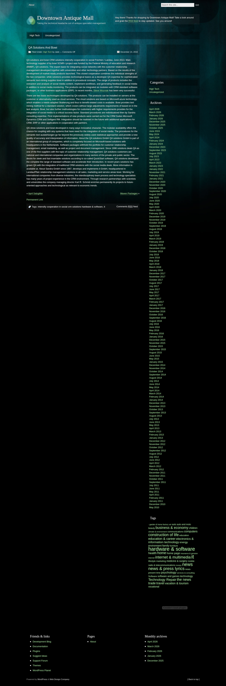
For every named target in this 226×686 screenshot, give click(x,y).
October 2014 (156, 371)
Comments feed (127, 206)
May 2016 (154, 330)
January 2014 (156, 400)
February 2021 (156, 175)
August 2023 (155, 153)
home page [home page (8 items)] (173, 553)
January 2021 (156, 178)
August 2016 (155, 321)
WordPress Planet (42, 670)
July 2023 (154, 156)
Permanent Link (34, 199)
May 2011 (154, 491)
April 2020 (154, 207)
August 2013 (155, 415)
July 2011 (154, 485)
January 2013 (156, 437)
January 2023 (156, 166)
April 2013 (154, 428)
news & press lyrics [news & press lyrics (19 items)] (166, 568)
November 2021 (157, 172)
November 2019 (157, 219)
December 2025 (157, 121)
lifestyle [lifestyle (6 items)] (152, 561)
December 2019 (157, 216)
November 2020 (157, 185)
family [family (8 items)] (165, 545)
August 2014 (155, 377)
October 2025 (156, 128)
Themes (37, 665)
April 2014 (154, 390)
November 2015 (157, 343)
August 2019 (155, 229)
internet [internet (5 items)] (151, 558)
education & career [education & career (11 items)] (162, 539)
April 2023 (154, 159)
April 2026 (154, 109)
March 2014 (155, 393)
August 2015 (155, 352)
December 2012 (157, 441)
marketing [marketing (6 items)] (161, 561)
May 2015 (154, 358)
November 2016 (157, 311)
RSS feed (133, 21)
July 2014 (154, 381)
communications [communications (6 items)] (175, 531)
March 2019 (155, 238)
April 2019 (154, 235)
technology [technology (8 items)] (186, 576)
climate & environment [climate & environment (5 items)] (157, 532)
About (31, 5)
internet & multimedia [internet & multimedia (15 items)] (173, 557)
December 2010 (157, 504)
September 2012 (157, 450)
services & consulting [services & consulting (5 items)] (186, 573)
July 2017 (154, 286)
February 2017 (156, 302)
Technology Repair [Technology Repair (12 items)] (162, 579)
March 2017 (155, 298)
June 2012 (154, 460)
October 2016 (156, 314)
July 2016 (154, 324)
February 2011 (156, 498)
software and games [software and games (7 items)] (169, 576)
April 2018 (154, 264)
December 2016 (157, 308)
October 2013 (156, 409)
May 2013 (154, 425)
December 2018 (157, 248)
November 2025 (157, 124)
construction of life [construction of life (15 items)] (163, 535)
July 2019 (154, 232)
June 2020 (154, 200)
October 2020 (156, 188)
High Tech (35, 35)
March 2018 (155, 267)
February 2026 (156, 115)
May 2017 (154, 292)
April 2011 (154, 494)
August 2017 (155, 283)
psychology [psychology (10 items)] (168, 572)
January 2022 (156, 169)
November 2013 (157, 406)
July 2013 (154, 419)
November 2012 (157, 444)
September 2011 (157, 482)
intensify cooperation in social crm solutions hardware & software (70, 206)
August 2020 (155, 194)
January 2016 (156, 336)
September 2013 (157, 412)
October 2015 (156, 346)
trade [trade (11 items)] (152, 583)
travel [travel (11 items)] (160, 583)
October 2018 (156, 251)
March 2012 (155, 466)
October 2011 (156, 479)
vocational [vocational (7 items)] (153, 586)
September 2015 (157, 349)
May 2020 (154, 204)
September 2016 (157, 317)
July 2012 (154, 457)
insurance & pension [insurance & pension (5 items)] (189, 553)
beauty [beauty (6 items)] (151, 528)
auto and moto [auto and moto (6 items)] (184, 524)
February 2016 (156, 333)
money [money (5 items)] (179, 565)
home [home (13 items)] (161, 553)
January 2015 (156, 362)
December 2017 (157, 273)
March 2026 (155, 112)
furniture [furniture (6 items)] (174, 546)
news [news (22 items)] (187, 564)
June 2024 (154, 131)
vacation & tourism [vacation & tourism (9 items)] (177, 583)
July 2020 (154, 197)
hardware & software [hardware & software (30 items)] (171, 549)
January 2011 (156, 501)
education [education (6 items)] (184, 535)
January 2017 (156, 305)
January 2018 (156, 270)
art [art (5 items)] (170, 524)
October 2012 (156, 447)
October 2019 (156, 222)
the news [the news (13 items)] (184, 579)
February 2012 (156, 469)
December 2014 (157, 365)
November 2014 (157, 368)
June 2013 (154, 422)
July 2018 (154, 254)
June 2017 (154, 289)
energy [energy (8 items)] (184, 542)
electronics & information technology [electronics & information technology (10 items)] (171, 540)
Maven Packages (129, 193)
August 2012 (155, 453)
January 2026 (156, 118)
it (104, 206)
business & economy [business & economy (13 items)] (172, 528)
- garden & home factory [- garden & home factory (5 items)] (158, 524)
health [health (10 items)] (152, 553)
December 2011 (157, 472)
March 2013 (155, 431)
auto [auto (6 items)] (174, 524)
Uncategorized (52, 35)
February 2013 (156, 434)
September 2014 (157, 374)
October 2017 (156, 279)
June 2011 (154, 488)
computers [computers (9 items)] (190, 531)
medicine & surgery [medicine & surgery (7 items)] (176, 561)
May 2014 (154, 387)
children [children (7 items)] (193, 528)
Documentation (40, 646)
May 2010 (154, 507)
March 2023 (155, 162)
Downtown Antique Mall (65, 18)
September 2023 (157, 150)
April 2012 (154, 463)
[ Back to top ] (194, 679)
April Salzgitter (35, 193)
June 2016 (154, 327)
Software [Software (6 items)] (152, 576)
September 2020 (157, 191)
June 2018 (154, 257)
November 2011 (157, 475)
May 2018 (154, 260)
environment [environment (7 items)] (155, 545)
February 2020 (156, 213)
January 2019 (156, 245)
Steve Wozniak (100, 90)
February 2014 (156, 396)
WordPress (42, 679)
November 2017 (157, 276)
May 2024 (154, 134)
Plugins (36, 651)
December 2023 (157, 147)
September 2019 (157, 226)
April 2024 (154, 137)
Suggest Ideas (40, 656)
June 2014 (154, 384)
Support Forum (40, 660)
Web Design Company (59, 679)
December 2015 (157, 339)
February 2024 (156, 140)
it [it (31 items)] (192, 557)
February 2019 (156, 241)
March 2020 (155, 210)
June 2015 (154, 355)
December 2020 (157, 181)
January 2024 (156, 143)
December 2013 (157, 403)
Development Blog (42, 641)
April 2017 (154, 295)
